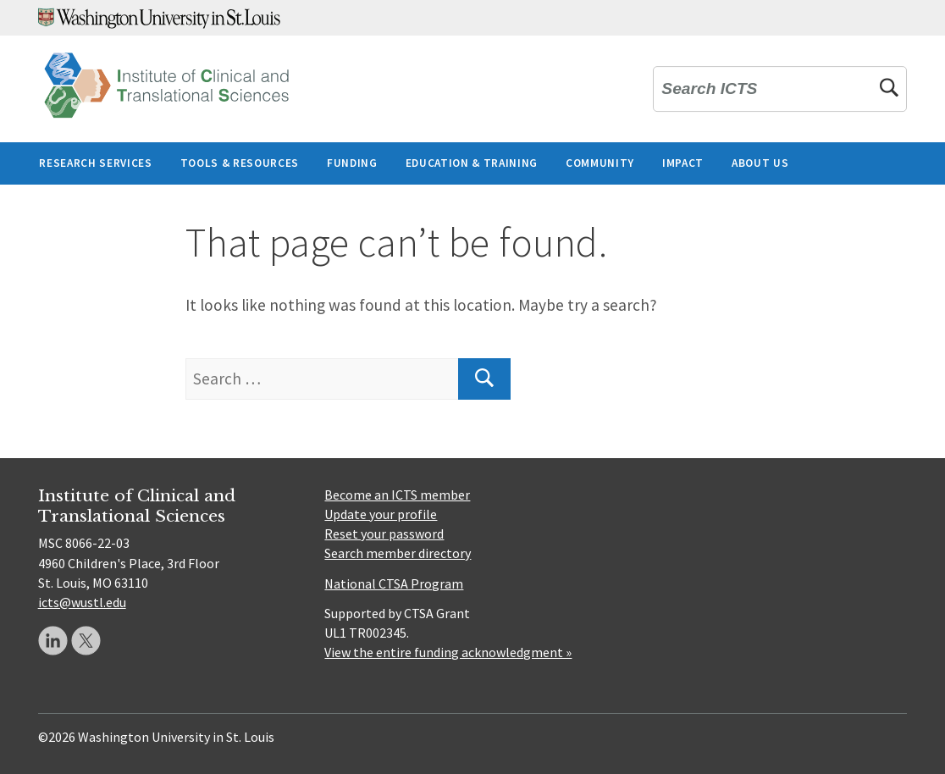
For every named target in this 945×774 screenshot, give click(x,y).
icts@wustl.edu (82, 602)
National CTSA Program (393, 583)
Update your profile (380, 514)
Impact (683, 163)
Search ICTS (709, 88)
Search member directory (397, 553)
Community (600, 163)
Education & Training (472, 163)
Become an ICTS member (397, 494)
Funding (352, 163)
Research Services (95, 163)
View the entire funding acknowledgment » (448, 652)
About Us (760, 163)
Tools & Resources (239, 163)
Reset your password (384, 533)
